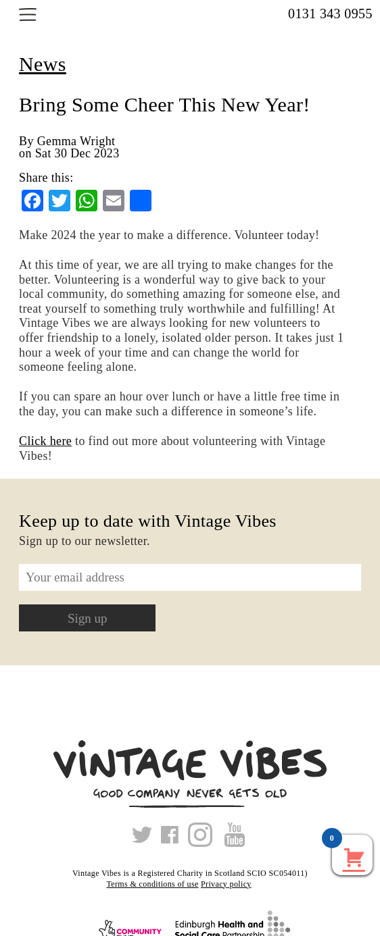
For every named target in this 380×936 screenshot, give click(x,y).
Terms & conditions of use (152, 884)
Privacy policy (226, 884)
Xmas (263, 884)
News (42, 64)
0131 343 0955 (330, 13)
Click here (45, 441)
